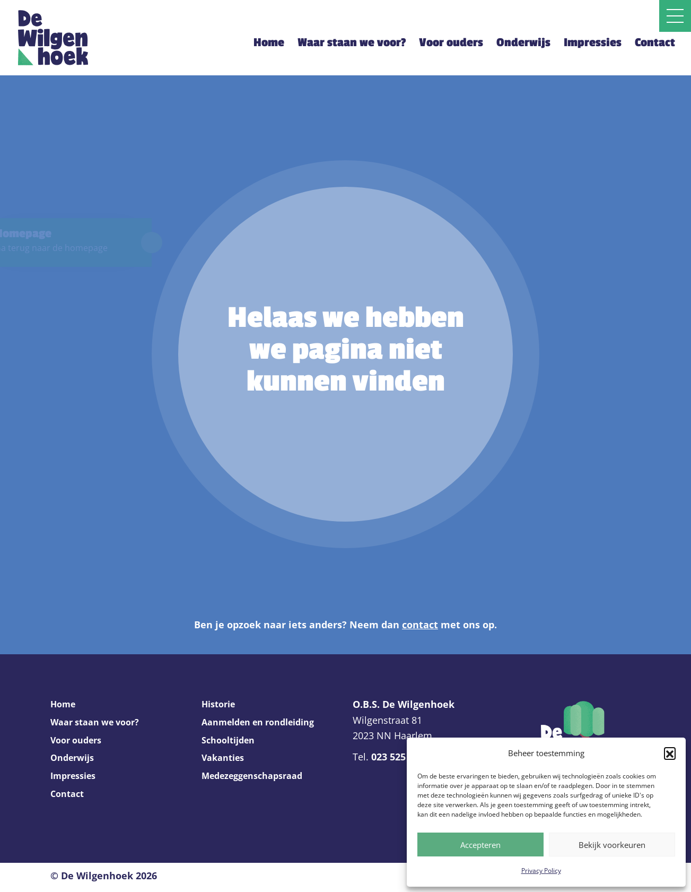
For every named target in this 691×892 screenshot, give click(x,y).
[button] (669, 753)
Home (268, 42)
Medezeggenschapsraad (252, 776)
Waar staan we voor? (352, 42)
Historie (218, 704)
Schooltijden (228, 740)
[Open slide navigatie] (675, 16)
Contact (655, 42)
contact (420, 624)
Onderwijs (523, 42)
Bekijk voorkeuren (612, 844)
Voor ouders (451, 42)
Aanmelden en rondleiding (258, 722)
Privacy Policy (541, 870)
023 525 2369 (400, 756)
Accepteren (480, 844)
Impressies (593, 42)
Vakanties (223, 758)
